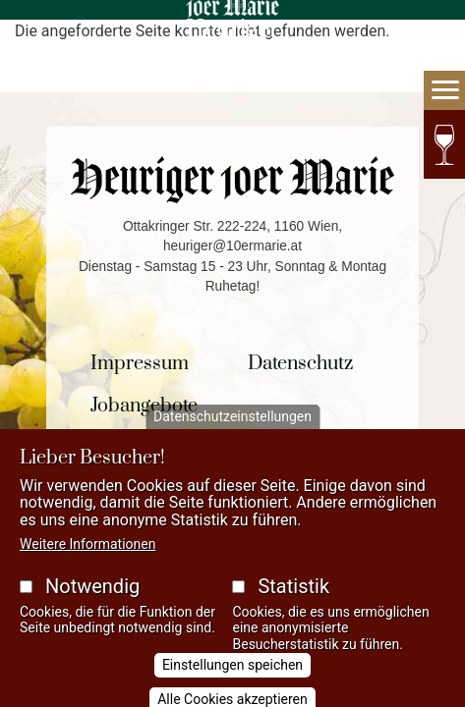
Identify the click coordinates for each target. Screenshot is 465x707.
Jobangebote (144, 406)
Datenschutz (300, 364)
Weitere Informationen (87, 558)
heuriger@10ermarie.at (232, 246)
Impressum (139, 364)
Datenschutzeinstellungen (232, 431)
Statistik (293, 600)
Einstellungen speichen (232, 679)
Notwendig (92, 600)
